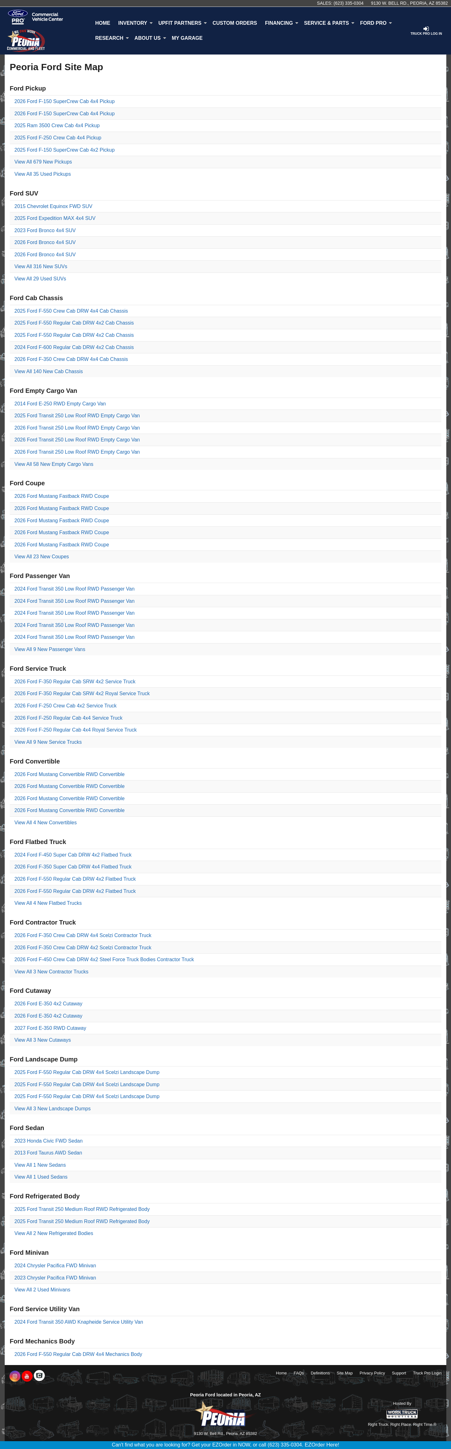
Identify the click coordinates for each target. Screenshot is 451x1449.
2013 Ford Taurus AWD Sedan (48, 1152)
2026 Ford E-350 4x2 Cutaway (48, 1003)
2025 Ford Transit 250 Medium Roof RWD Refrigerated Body (82, 1209)
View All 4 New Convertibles (45, 822)
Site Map (345, 1373)
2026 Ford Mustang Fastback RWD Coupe (61, 496)
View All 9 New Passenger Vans (49, 649)
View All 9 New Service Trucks (48, 742)
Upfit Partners (182, 23)
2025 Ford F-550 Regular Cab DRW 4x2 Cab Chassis (74, 323)
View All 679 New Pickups (43, 161)
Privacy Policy (372, 1373)
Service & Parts (329, 23)
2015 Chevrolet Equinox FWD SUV (53, 206)
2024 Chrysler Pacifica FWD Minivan (55, 1265)
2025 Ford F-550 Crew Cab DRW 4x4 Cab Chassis (71, 311)
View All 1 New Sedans (40, 1165)
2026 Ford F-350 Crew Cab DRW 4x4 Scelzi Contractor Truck (82, 935)
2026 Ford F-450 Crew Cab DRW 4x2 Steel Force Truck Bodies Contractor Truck (104, 959)
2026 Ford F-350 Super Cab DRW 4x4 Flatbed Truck (73, 866)
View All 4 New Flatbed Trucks (48, 903)
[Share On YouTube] (27, 1376)
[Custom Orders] (235, 23)
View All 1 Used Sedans (41, 1177)
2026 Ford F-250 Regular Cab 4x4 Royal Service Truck (75, 729)
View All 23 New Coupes (41, 556)
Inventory (135, 23)
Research (112, 38)
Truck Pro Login (427, 1373)
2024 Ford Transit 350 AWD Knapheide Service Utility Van (78, 1322)
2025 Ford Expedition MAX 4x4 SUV (55, 218)
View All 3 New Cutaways (42, 1040)
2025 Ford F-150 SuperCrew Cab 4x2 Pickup (64, 150)
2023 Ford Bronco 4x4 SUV (45, 230)
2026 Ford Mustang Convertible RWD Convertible (69, 774)
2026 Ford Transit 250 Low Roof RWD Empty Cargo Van (77, 427)
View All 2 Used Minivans (42, 1289)
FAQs (299, 1373)
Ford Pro (376, 23)
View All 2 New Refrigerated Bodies (53, 1233)
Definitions (320, 1373)
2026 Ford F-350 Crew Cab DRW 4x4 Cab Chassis (71, 359)
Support (399, 1373)
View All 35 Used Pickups (42, 174)
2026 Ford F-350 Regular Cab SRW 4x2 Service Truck (75, 681)
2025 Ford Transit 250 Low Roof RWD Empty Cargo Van (77, 415)
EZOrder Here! (322, 1445)
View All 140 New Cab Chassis (48, 371)
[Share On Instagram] (14, 1376)
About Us (150, 38)
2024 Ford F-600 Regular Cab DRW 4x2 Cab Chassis (74, 347)
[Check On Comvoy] (39, 1376)
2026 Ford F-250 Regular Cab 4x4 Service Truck (68, 718)
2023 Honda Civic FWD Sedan (48, 1141)
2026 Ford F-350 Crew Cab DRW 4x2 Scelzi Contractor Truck (82, 947)
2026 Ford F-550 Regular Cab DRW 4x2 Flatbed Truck (75, 879)
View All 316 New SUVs (40, 266)
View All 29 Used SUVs (40, 278)
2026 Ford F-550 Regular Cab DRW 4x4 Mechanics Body (78, 1354)
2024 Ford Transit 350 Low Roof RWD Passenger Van (74, 589)
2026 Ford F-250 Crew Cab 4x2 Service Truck (65, 705)
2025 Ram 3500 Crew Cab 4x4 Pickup (57, 125)
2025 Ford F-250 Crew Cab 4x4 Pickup (57, 137)
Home (102, 23)
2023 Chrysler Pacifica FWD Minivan (55, 1277)
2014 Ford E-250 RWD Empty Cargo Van (60, 403)
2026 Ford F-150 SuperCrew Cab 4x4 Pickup (64, 101)
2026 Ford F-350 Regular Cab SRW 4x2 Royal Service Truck (82, 693)
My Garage (187, 38)
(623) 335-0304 (349, 3)
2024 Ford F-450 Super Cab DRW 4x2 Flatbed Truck (73, 854)
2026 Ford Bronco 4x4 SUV (45, 242)
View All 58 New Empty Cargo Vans (53, 464)
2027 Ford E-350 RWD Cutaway (50, 1028)
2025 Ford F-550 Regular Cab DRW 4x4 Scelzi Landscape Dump (86, 1072)
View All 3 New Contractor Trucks (51, 971)
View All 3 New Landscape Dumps (52, 1108)
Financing (281, 23)
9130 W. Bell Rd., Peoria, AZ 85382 (409, 3)
